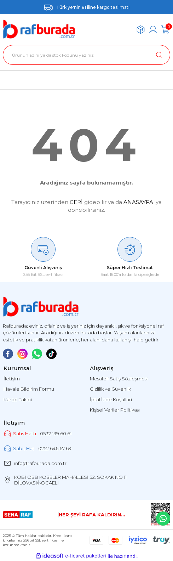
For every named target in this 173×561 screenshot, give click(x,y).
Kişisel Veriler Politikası (115, 410)
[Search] (86, 55)
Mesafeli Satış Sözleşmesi (119, 378)
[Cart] (165, 29)
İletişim (12, 378)
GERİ (76, 202)
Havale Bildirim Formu (29, 389)
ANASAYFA (138, 202)
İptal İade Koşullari (111, 399)
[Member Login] (153, 29)
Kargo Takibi (18, 399)
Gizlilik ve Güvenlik (110, 389)
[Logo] (39, 29)
